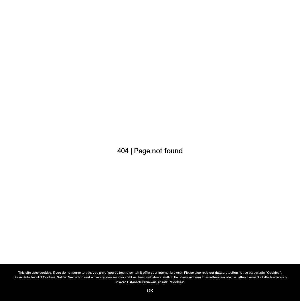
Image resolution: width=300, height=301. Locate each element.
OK (150, 291)
